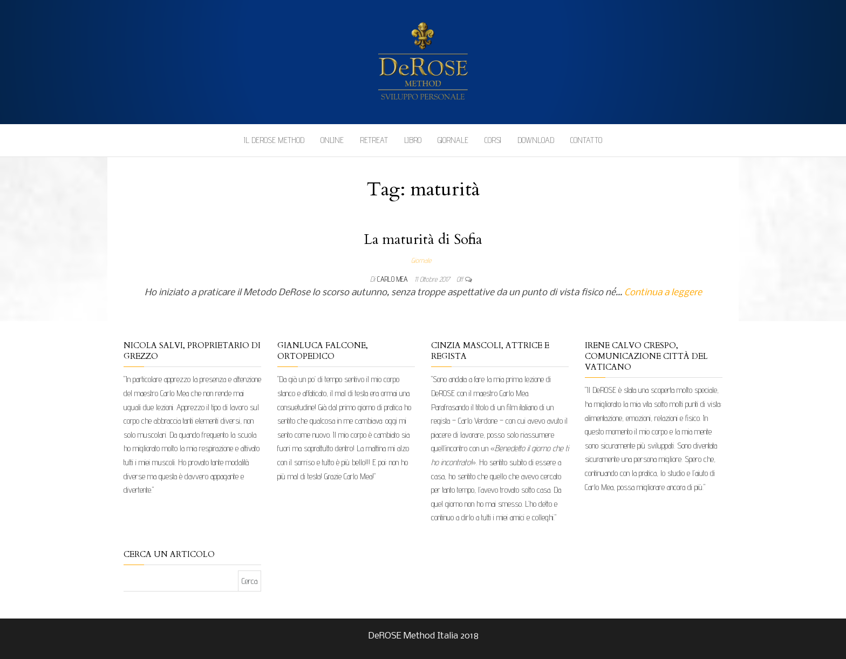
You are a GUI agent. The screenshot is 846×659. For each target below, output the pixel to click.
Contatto (586, 140)
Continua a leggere (663, 293)
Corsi (493, 140)
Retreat (374, 140)
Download (535, 140)
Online (332, 140)
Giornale (453, 140)
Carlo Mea (393, 279)
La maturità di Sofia (423, 239)
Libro (412, 140)
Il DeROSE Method (274, 140)
